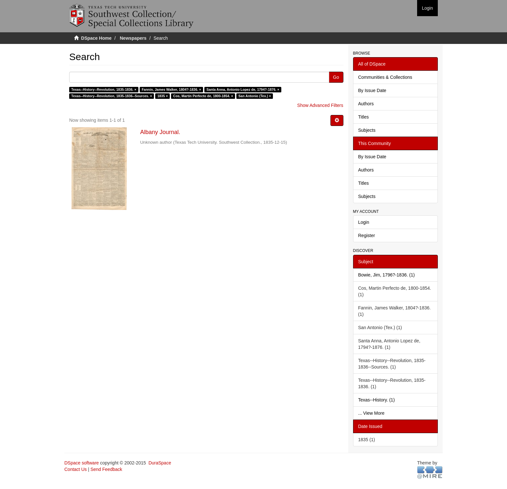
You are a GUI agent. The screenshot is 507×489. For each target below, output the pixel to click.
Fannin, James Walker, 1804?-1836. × (171, 89)
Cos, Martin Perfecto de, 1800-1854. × (203, 96)
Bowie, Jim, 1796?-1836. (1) (386, 274)
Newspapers (133, 38)
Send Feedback (106, 469)
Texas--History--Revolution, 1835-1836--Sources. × (111, 96)
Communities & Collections (385, 77)
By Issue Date (372, 90)
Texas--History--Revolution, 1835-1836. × (103, 89)
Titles (363, 117)
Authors (366, 103)
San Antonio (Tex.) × (254, 96)
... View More (371, 413)
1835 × (162, 96)
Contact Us (75, 469)
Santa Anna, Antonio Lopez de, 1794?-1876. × (242, 89)
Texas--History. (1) (376, 399)
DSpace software (81, 462)
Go (336, 77)
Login (363, 222)
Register (366, 235)
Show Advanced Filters (320, 105)
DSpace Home (96, 38)
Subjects (367, 130)
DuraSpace (159, 462)
